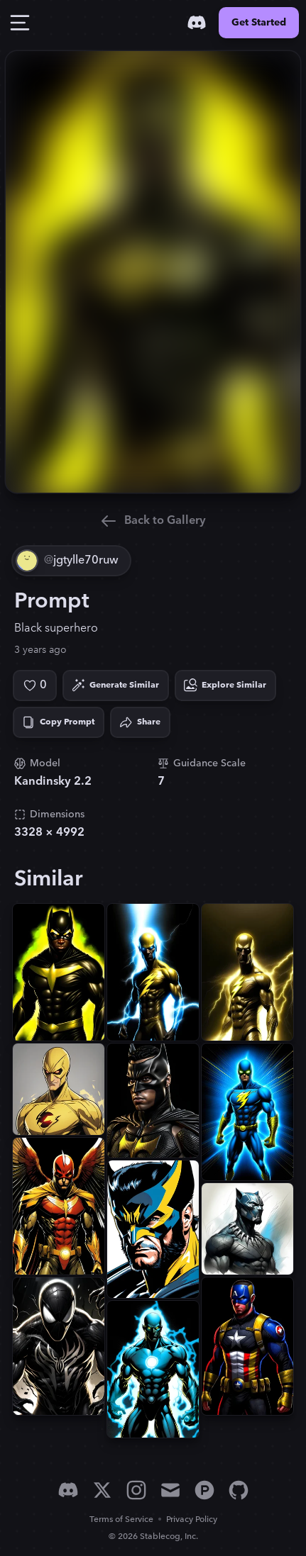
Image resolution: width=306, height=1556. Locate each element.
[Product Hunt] (204, 1490)
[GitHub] (239, 1490)
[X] (102, 1490)
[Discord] (196, 23)
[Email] (170, 1490)
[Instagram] (136, 1490)
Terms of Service (121, 1519)
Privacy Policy (191, 1519)
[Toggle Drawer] (20, 22)
